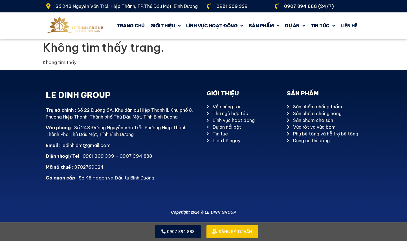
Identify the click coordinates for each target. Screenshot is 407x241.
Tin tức (323, 26)
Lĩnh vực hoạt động (214, 26)
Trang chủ (130, 26)
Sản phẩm (264, 26)
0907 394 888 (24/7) (309, 6)
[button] (177, 231)
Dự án (295, 26)
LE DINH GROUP (78, 95)
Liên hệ (349, 26)
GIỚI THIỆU (165, 26)
